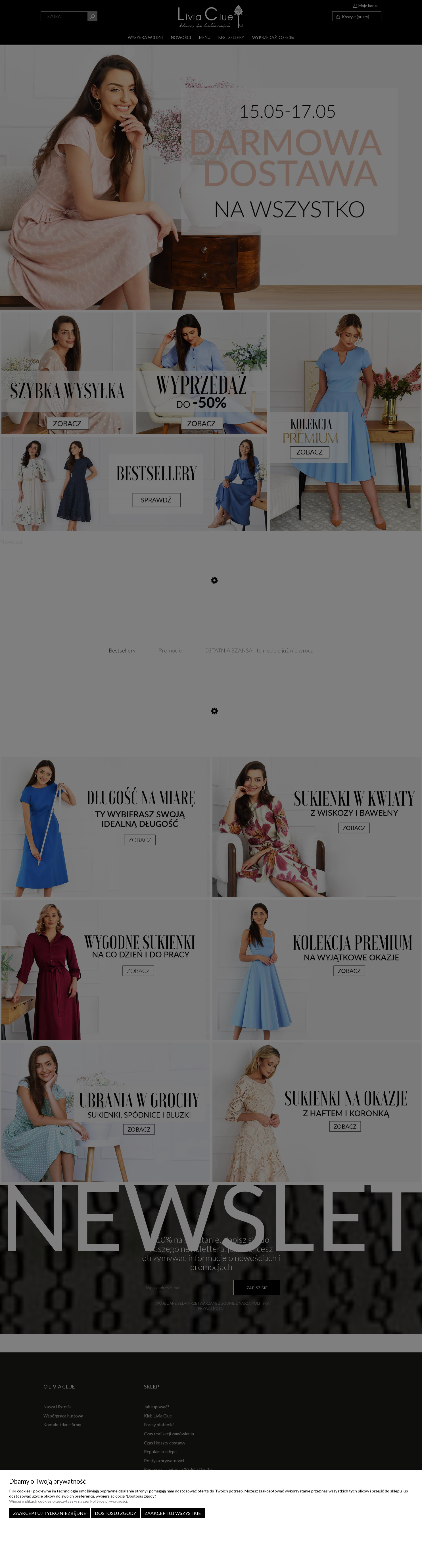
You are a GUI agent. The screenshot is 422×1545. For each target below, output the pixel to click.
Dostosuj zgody (115, 1513)
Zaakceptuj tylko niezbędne (49, 1513)
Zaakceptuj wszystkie (173, 1513)
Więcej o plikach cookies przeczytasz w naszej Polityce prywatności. (68, 1501)
